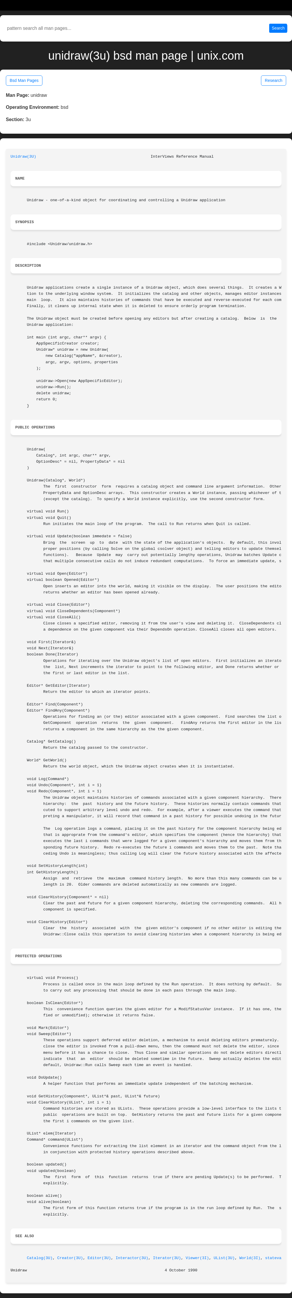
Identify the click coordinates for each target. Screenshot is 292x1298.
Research (273, 80)
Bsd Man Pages (24, 80)
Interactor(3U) (132, 1258)
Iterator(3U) (167, 1258)
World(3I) (249, 1258)
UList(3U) (224, 1258)
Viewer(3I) (197, 1258)
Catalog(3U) (40, 1258)
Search (278, 28)
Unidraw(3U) (23, 156)
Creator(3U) (70, 1258)
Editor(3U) (99, 1258)
